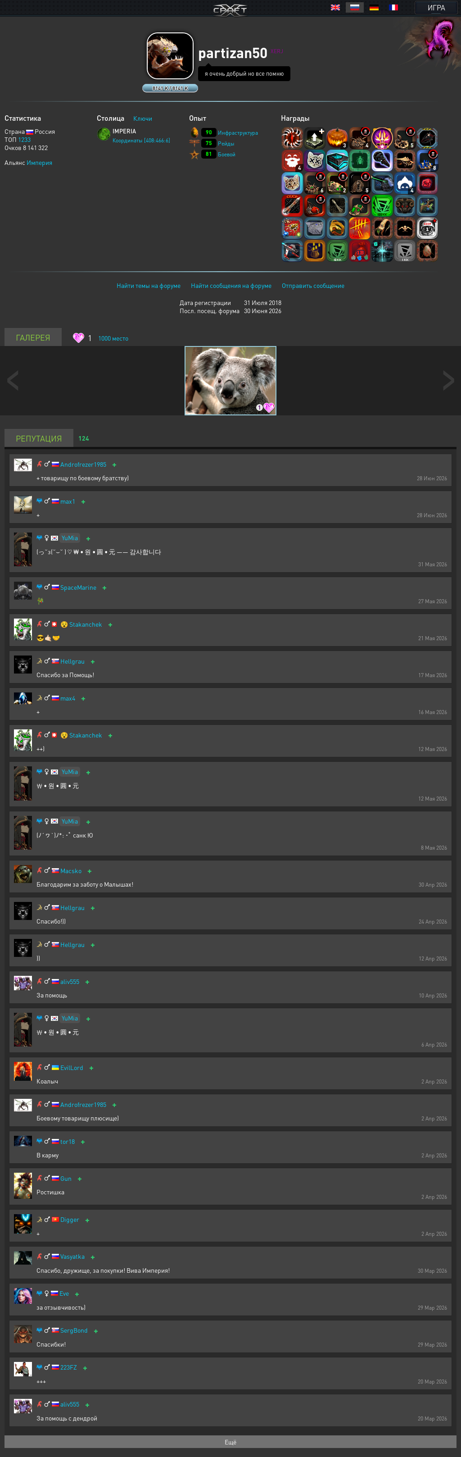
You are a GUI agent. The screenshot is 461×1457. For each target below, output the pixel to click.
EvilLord (71, 1067)
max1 (67, 501)
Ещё (230, 1442)
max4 (67, 698)
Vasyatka (72, 1256)
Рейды (226, 143)
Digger (69, 1219)
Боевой (226, 154)
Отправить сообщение (313, 285)
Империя (39, 162)
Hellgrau (72, 661)
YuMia (70, 537)
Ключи (142, 118)
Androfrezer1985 (83, 464)
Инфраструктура (238, 132)
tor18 (67, 1141)
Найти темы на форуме (149, 285)
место (113, 338)
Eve (64, 1293)
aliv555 (69, 981)
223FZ (68, 1367)
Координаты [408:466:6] (141, 140)
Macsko (70, 870)
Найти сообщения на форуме (231, 285)
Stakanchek (85, 624)
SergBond (74, 1330)
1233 (24, 139)
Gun (66, 1178)
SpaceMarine (78, 587)
